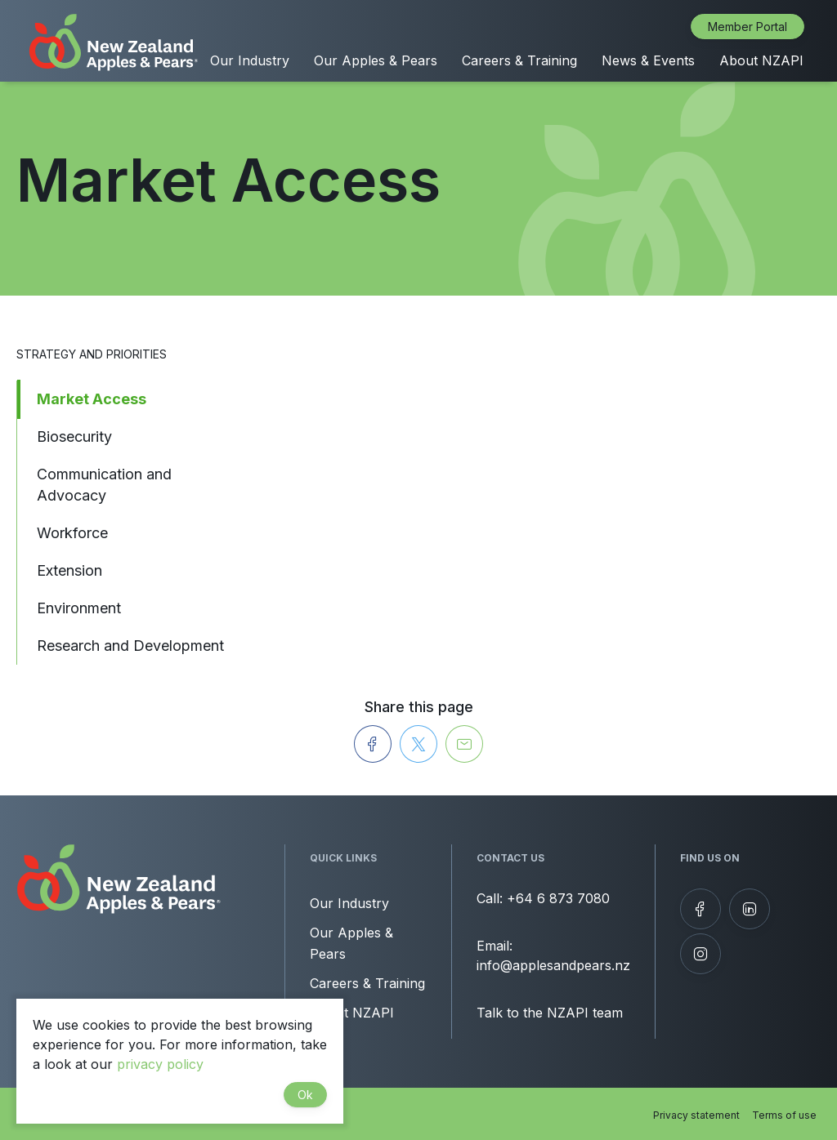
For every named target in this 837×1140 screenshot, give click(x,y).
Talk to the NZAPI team (550, 1012)
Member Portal (747, 26)
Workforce (72, 532)
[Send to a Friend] (464, 744)
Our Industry (249, 60)
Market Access (91, 398)
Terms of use (784, 1115)
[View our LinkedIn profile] (749, 908)
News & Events (648, 60)
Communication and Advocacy (104, 484)
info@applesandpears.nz (553, 965)
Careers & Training (519, 60)
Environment (79, 608)
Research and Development (130, 645)
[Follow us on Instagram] (700, 953)
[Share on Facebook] (373, 744)
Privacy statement (696, 1115)
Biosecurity (74, 436)
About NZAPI (761, 60)
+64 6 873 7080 (558, 898)
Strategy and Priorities (91, 354)
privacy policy (160, 1064)
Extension (69, 570)
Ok (305, 1095)
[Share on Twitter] (418, 744)
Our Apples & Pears (375, 60)
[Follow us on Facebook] (700, 908)
